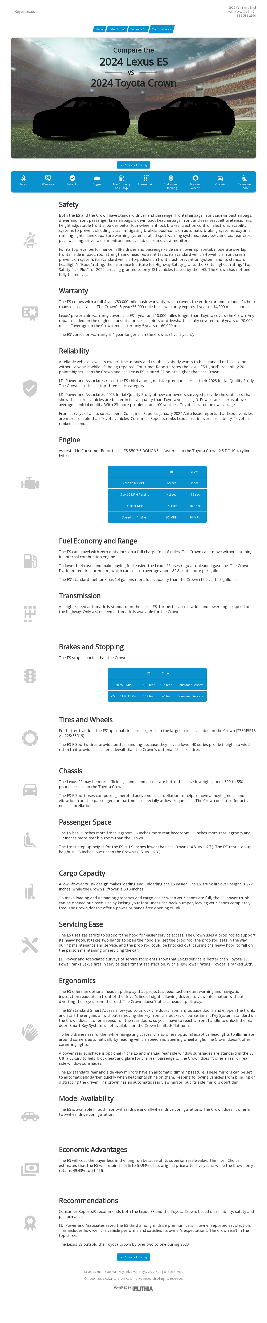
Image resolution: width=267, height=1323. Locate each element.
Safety (24, 190)
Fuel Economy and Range (133, 192)
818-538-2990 (246, 15)
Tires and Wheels (215, 190)
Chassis (243, 190)
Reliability (79, 190)
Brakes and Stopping (188, 192)
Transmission (161, 190)
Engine (106, 190)
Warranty (52, 190)
